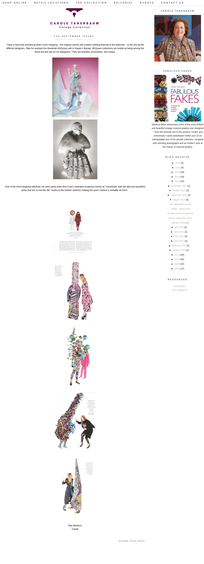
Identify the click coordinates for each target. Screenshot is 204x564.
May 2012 (179, 236)
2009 (177, 264)
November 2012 (179, 186)
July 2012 (179, 227)
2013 (177, 176)
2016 (178, 163)
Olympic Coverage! (180, 222)
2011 (177, 255)
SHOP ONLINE (14, 2)
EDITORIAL (123, 2)
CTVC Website (179, 286)
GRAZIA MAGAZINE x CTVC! (180, 218)
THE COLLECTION (91, 2)
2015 (178, 167)
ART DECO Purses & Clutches (180, 213)
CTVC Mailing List (179, 290)
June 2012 (179, 232)
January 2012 (179, 250)
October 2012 (179, 190)
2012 (177, 181)
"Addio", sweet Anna (180, 209)
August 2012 (179, 199)
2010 (177, 259)
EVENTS (147, 2)
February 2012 (179, 245)
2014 (177, 172)
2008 (177, 268)
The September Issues (180, 204)
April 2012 (179, 241)
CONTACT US (172, 2)
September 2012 (179, 195)
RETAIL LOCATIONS (51, 2)
